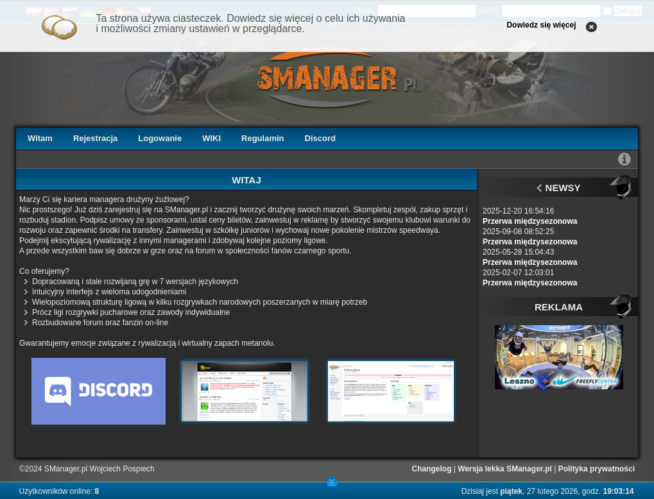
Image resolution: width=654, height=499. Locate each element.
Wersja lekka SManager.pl (505, 468)
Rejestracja (95, 138)
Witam (40, 138)
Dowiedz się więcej (541, 25)
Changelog (432, 468)
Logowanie (160, 138)
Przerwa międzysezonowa (530, 221)
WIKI (211, 138)
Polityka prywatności (596, 468)
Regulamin (262, 138)
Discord (320, 138)
